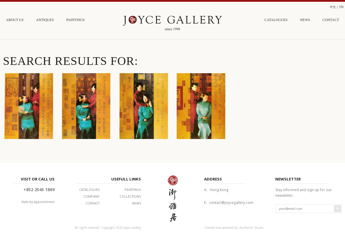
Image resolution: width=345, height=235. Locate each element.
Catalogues (276, 20)
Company (91, 196)
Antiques (45, 20)
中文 (333, 7)
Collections (130, 196)
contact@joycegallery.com (231, 202)
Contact (330, 20)
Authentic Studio (251, 228)
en (341, 7)
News (305, 20)
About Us (14, 20)
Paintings (75, 20)
